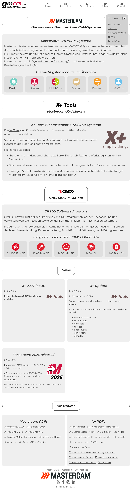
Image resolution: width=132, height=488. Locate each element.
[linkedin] (73, 482)
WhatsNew (10, 379)
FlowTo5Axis (39, 171)
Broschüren (114, 41)
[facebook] (63, 482)
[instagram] (68, 482)
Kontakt (48, 470)
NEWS (111, 37)
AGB (56, 470)
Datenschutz (81, 470)
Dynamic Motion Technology (51, 61)
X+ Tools (112, 28)
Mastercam (114, 24)
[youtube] (58, 482)
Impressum (67, 470)
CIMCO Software (117, 32)
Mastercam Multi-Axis (25, 174)
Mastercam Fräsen (71, 171)
